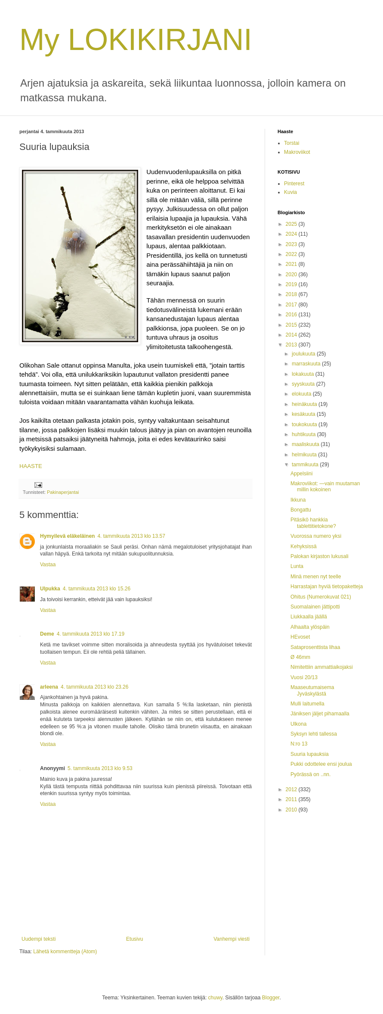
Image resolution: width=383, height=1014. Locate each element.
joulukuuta (304, 354)
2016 (292, 315)
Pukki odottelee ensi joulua (321, 764)
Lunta (296, 566)
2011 (292, 799)
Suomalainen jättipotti (315, 607)
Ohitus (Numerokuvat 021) (320, 597)
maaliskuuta (306, 444)
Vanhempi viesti (231, 939)
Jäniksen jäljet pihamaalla (319, 714)
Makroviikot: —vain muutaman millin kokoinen (325, 486)
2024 (292, 234)
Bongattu (300, 510)
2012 (292, 789)
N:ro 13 (298, 744)
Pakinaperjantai (63, 492)
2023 (292, 244)
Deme (47, 634)
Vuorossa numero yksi (315, 536)
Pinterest (294, 184)
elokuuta (302, 394)
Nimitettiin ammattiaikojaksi (321, 667)
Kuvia (290, 192)
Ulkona (298, 724)
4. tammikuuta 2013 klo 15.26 (96, 589)
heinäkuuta (305, 404)
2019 (292, 284)
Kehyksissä (303, 546)
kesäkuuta (304, 414)
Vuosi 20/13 (304, 677)
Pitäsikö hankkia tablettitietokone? (313, 523)
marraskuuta (307, 364)
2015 (292, 325)
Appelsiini (301, 474)
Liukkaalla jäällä (308, 617)
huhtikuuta (304, 434)
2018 (292, 294)
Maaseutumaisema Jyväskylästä (312, 690)
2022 (292, 254)
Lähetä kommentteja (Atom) (65, 951)
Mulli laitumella (307, 704)
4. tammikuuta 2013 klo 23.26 (94, 687)
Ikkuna (298, 500)
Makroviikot (297, 152)
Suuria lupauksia (309, 754)
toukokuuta (305, 424)
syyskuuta (304, 384)
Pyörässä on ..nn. (310, 774)
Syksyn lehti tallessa (313, 734)
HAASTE (30, 466)
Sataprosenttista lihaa (315, 647)
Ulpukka (50, 589)
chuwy (215, 998)
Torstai (291, 143)
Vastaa (48, 565)
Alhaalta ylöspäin (310, 627)
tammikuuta (306, 465)
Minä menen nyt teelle (315, 577)
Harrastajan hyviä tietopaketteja (326, 586)
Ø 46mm (300, 657)
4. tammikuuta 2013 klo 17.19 (90, 634)
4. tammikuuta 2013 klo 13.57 (131, 536)
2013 (292, 345)
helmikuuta (305, 455)
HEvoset (300, 637)
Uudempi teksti (39, 939)
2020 (292, 274)
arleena (49, 687)
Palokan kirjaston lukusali (319, 556)
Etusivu (134, 939)
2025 (292, 224)
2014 (292, 335)
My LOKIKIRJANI (135, 39)
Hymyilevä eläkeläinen (67, 536)
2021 (292, 264)
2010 (292, 810)
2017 (292, 305)
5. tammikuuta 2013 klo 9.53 (100, 768)
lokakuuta (303, 374)
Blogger (271, 998)
